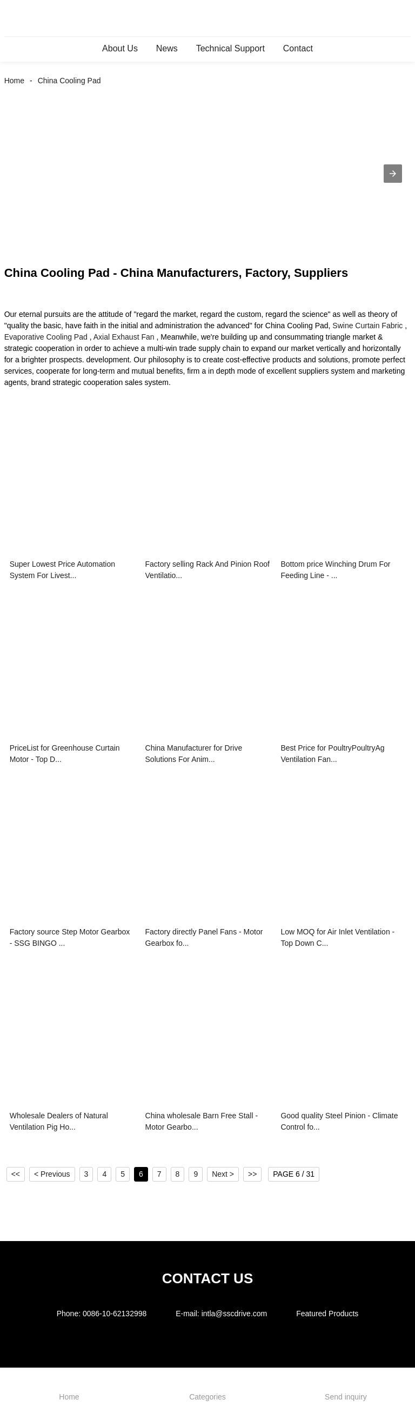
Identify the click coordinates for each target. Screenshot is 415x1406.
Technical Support (230, 48)
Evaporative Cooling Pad (46, 337)
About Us (120, 48)
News (167, 48)
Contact (298, 48)
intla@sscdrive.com (234, 1313)
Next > (223, 1174)
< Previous (52, 1174)
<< (15, 1174)
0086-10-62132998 (114, 1313)
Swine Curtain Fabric (367, 325)
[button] (393, 173)
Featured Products (327, 1313)
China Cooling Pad (69, 80)
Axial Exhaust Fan (124, 337)
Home (14, 80)
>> (252, 1174)
